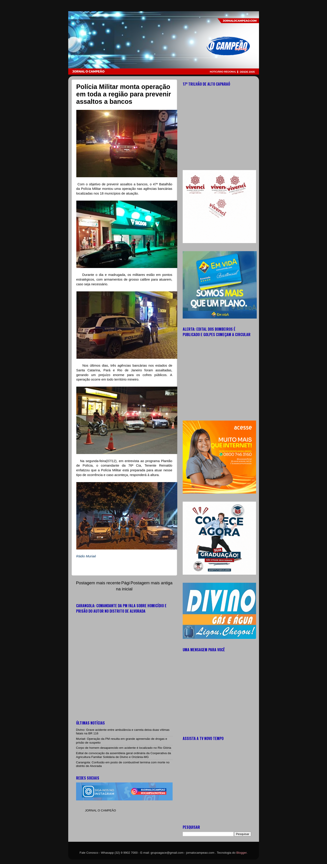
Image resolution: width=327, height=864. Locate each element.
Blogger (241, 852)
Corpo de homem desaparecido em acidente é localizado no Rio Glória (123, 747)
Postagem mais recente (98, 582)
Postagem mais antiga (152, 582)
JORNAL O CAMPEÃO (100, 810)
